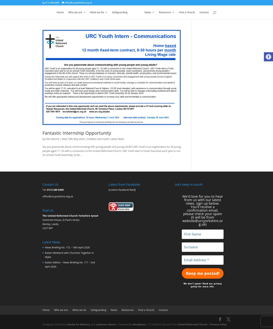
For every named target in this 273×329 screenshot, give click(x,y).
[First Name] (203, 234)
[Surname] (203, 247)
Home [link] (53, 12)
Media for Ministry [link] (79, 324)
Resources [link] (172, 12)
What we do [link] (90, 12)
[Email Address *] (203, 260)
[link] (268, 56)
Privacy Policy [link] (218, 324)
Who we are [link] (68, 12)
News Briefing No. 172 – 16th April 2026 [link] (67, 247)
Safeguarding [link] (112, 12)
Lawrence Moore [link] (106, 324)
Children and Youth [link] (98, 139)
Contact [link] (211, 12)
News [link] (154, 12)
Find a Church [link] (194, 12)
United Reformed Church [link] (192, 324)
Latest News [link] (117, 139)
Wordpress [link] (139, 324)
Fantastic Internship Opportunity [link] (76, 133)
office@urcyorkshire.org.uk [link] (57, 196)
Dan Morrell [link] (52, 139)
